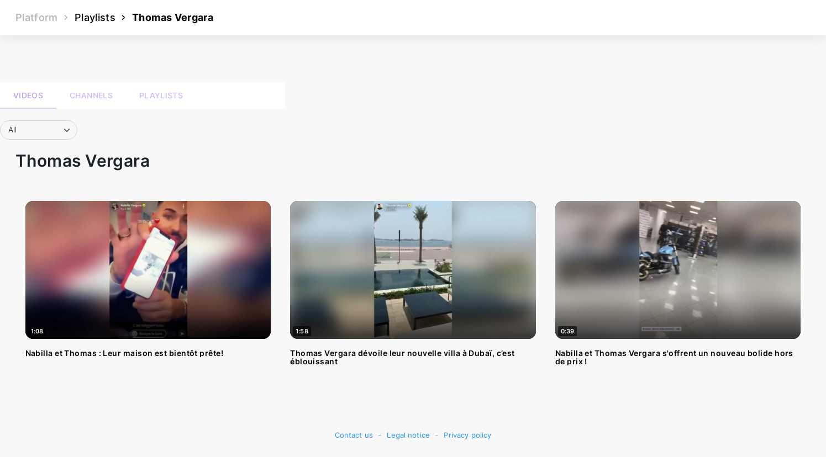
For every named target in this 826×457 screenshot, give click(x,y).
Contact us (354, 435)
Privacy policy (467, 435)
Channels (91, 95)
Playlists (95, 17)
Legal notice (408, 435)
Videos (28, 95)
